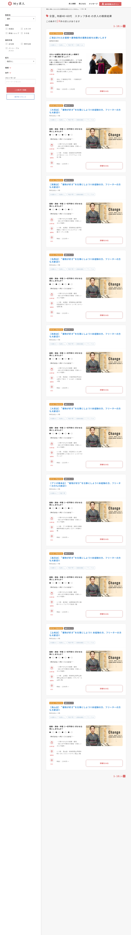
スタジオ (26, 29)
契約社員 (26, 44)
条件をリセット (20, 97)
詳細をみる (104, 91)
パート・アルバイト (12, 49)
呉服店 (10, 29)
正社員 (10, 44)
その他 (25, 33)
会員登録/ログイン (110, 4)
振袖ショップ (12, 33)
